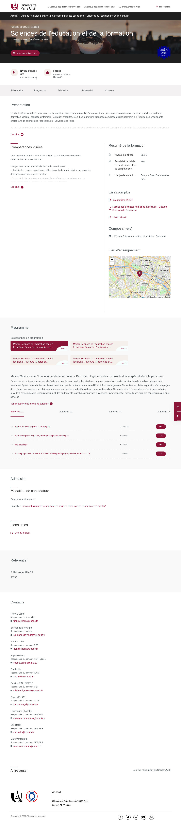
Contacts (109, 90)
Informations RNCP (121, 200)
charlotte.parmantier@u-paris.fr (29, 718)
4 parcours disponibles (25, 53)
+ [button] (112, 259)
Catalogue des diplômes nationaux (99, 7)
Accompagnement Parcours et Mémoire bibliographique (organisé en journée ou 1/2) (52, 453)
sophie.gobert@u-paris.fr (25, 662)
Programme (40, 90)
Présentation (17, 90)
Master (45, 16)
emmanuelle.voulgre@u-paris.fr (29, 634)
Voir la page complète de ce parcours (30, 403)
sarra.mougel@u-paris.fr (25, 704)
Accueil (14, 16)
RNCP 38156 (117, 217)
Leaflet (144, 297)
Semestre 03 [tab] (115, 411)
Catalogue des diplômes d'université (64, 7)
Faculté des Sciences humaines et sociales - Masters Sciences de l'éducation (138, 208)
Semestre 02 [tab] (66, 411)
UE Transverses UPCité (129, 7)
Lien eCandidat (20, 533)
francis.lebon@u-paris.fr (25, 620)
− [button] (112, 263)
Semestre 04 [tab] (163, 411)
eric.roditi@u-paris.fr (23, 732)
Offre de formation (30, 16)
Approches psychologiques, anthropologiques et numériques (42, 435)
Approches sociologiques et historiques (32, 426)
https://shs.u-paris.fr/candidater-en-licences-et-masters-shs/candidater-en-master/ (64, 506)
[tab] (39, 347)
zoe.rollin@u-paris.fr (23, 676)
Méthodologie (21, 444)
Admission (63, 90)
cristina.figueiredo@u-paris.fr (28, 690)
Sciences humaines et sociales (68, 16)
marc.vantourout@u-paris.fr (27, 746)
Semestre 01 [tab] (17, 411)
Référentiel (87, 90)
